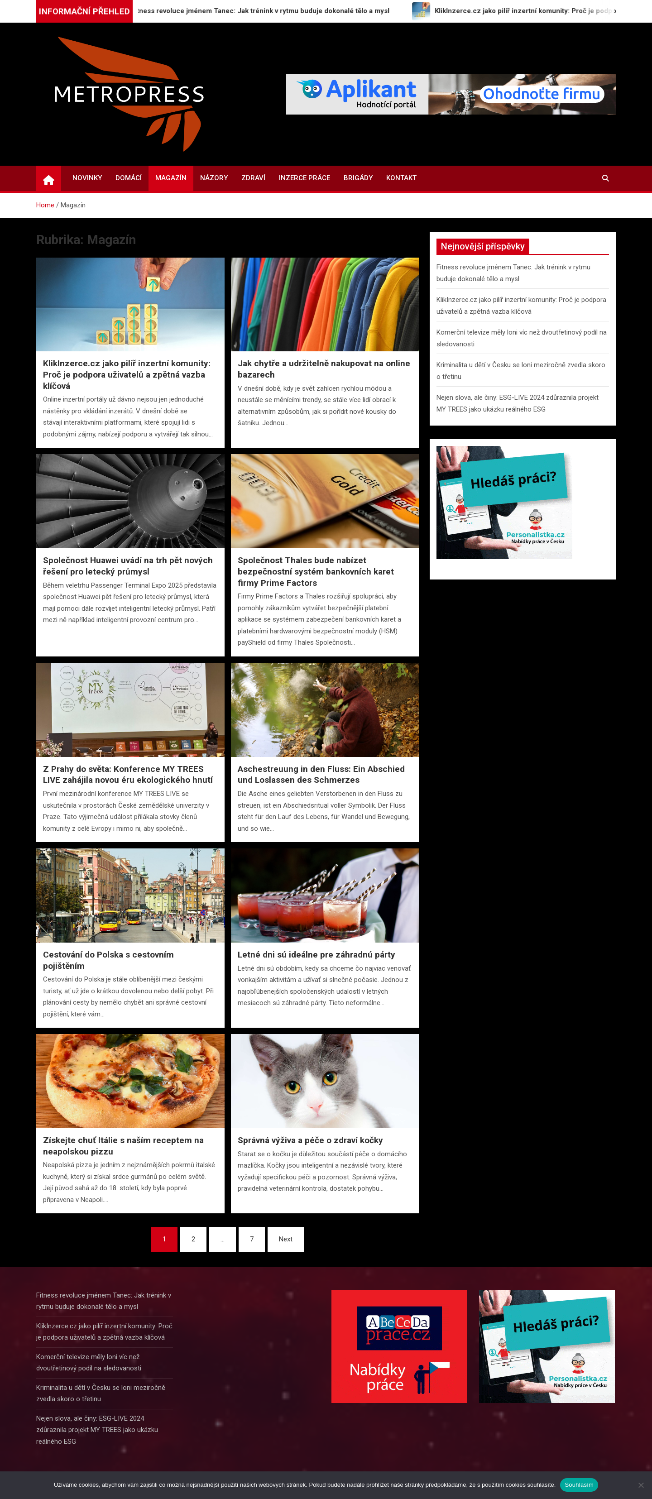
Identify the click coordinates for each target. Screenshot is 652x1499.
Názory (214, 178)
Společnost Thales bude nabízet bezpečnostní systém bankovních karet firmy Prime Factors (316, 571)
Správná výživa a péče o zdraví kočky (310, 1140)
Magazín (171, 178)
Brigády (358, 178)
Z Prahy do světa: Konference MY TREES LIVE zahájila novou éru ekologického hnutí (128, 774)
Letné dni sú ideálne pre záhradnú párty (316, 954)
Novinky (87, 178)
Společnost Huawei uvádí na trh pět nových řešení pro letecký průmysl (128, 566)
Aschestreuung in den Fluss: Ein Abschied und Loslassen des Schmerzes (321, 774)
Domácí (128, 178)
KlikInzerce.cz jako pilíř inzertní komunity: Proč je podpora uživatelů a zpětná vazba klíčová (127, 374)
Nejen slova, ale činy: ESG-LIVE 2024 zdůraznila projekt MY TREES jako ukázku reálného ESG (97, 1430)
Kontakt (401, 178)
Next (285, 1239)
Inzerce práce (304, 178)
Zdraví (253, 178)
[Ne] (640, 1484)
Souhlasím (579, 1484)
